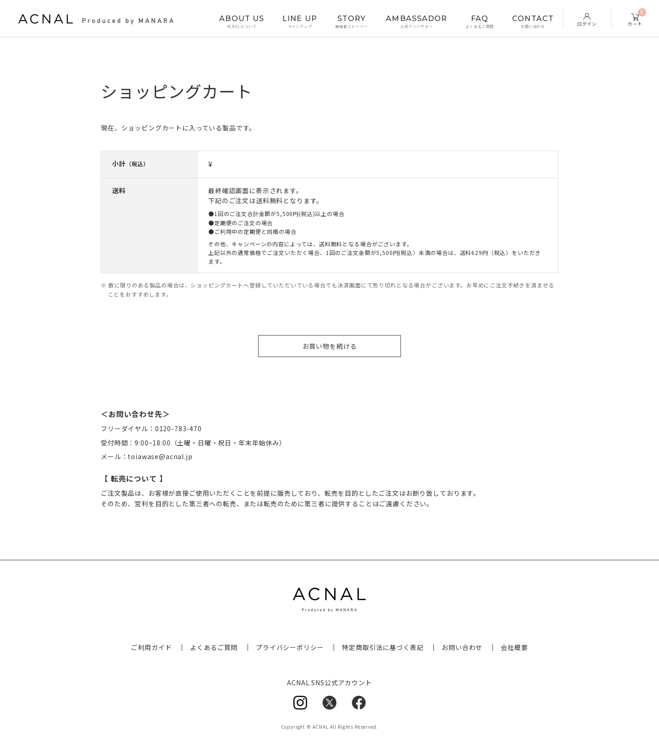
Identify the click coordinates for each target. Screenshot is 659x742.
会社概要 (514, 647)
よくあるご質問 (214, 647)
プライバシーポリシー (290, 647)
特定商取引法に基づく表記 (382, 647)
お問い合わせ (462, 647)
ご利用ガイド (151, 647)
